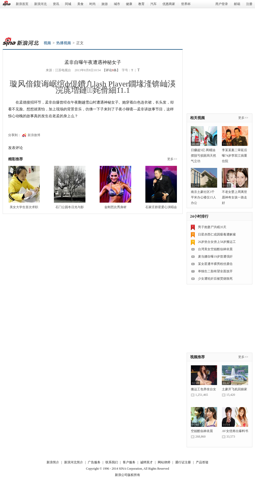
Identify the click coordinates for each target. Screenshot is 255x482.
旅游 (104, 4)
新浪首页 (22, 4)
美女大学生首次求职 (24, 207)
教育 (141, 4)
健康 (129, 4)
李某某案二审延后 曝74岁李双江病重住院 (234, 155)
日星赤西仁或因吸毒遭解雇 (217, 234)
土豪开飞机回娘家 (234, 389)
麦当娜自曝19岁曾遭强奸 (215, 256)
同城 (68, 4)
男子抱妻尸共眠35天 (212, 227)
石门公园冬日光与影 (69, 207)
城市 (117, 4)
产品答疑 (202, 462)
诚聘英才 (146, 462)
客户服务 (129, 462)
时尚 (92, 4)
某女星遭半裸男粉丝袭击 (215, 264)
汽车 (153, 4)
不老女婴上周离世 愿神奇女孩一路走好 (234, 197)
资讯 (56, 4)
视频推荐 (197, 357)
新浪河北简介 (73, 462)
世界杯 (186, 4)
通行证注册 (183, 462)
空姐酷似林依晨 (202, 431)
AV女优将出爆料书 (235, 431)
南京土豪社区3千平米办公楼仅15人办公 (203, 197)
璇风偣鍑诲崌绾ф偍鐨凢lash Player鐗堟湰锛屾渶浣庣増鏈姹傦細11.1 (93, 86)
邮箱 (237, 4)
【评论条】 (111, 70)
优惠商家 (168, 4)
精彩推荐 (15, 159)
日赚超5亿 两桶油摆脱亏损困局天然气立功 (203, 155)
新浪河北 (40, 4)
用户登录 (221, 4)
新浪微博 (34, 135)
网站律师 (164, 462)
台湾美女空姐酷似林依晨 (215, 249)
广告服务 (94, 462)
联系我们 (111, 462)
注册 (249, 4)
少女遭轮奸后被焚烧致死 (215, 278)
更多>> (172, 159)
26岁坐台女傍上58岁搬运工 (217, 242)
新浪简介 (53, 462)
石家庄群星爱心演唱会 (161, 207)
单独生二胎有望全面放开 (215, 271)
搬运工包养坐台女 (203, 389)
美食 (80, 4)
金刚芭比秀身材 (115, 207)
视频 (47, 43)
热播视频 (63, 43)
